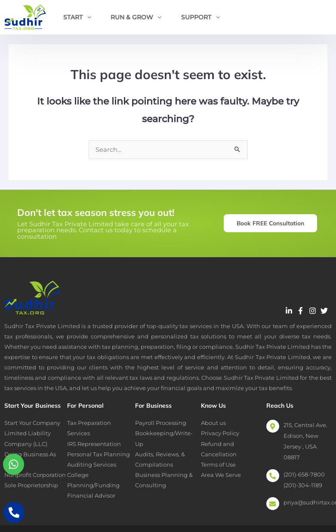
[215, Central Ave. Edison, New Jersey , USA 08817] (272, 426)
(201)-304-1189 (303, 485)
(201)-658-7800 (304, 474)
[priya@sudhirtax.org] (272, 503)
